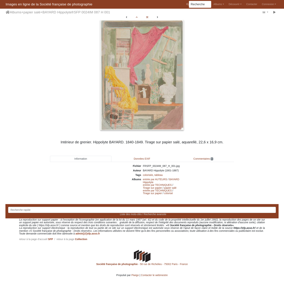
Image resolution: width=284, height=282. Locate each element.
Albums (218, 4)
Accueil (8, 12)
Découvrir (234, 4)
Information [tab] (80, 158)
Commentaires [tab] (203, 158)
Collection (81, 239)
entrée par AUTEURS (155, 179)
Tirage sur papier (152, 187)
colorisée (148, 175)
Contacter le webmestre (154, 275)
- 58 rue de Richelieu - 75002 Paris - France (142, 264)
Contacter (251, 4)
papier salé (31, 12)
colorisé (168, 193)
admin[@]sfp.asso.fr (88, 233)
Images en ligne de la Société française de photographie (49, 4)
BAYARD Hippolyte (57, 12)
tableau (158, 175)
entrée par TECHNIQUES (157, 184)
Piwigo (135, 275)
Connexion (268, 4)
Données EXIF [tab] (142, 158)
